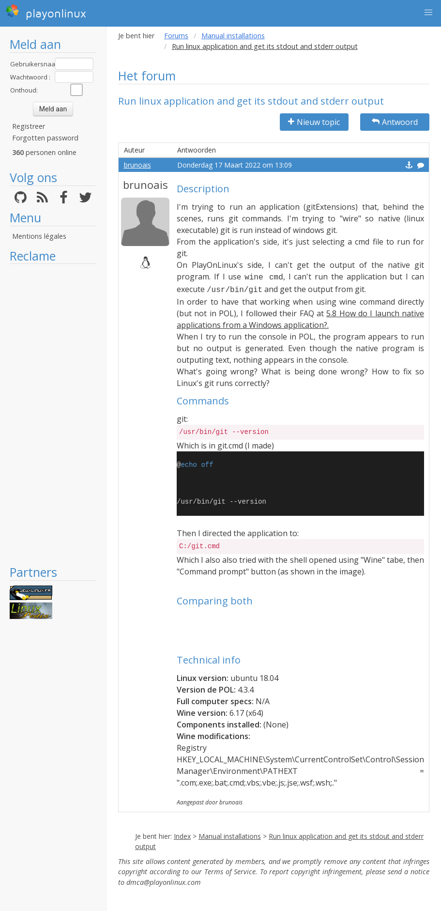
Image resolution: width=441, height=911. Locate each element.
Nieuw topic (314, 122)
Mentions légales (39, 236)
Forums (176, 35)
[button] (428, 12)
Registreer (28, 126)
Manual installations (233, 35)
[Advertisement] (53, 414)
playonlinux (46, 12)
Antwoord (395, 122)
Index (182, 836)
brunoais (137, 165)
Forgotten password (45, 137)
